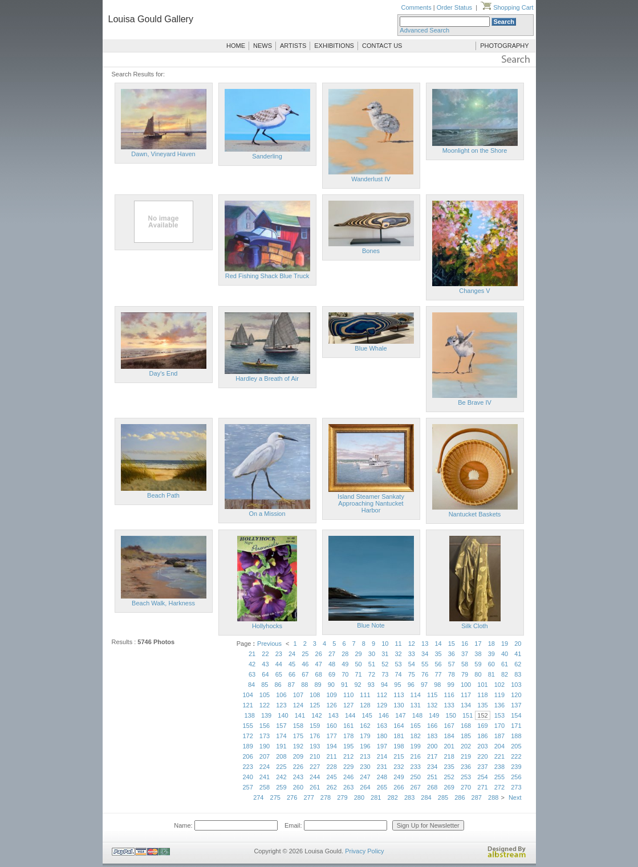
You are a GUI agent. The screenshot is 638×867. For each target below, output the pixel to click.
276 (292, 797)
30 (371, 653)
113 (398, 694)
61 (504, 664)
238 (499, 766)
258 (264, 787)
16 (464, 643)
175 (298, 735)
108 (315, 694)
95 (397, 684)
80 (477, 674)
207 (264, 756)
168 (466, 725)
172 (247, 735)
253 (466, 777)
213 (365, 756)
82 (504, 674)
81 (491, 674)
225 (281, 766)
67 (305, 674)
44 (278, 664)
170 (499, 725)
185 (466, 735)
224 (264, 766)
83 (517, 674)
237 (482, 766)
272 (499, 787)
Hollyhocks (267, 625)
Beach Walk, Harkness (163, 603)
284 (426, 797)
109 (332, 694)
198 (398, 746)
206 (247, 756)
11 (398, 643)
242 (281, 777)
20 (517, 643)
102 (499, 684)
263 (348, 787)
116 (449, 694)
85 (264, 684)
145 (366, 715)
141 (300, 715)
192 (298, 746)
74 (398, 674)
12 (411, 643)
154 (516, 715)
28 (345, 653)
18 (491, 643)
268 (432, 787)
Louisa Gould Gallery (150, 19)
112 (382, 694)
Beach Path (163, 495)
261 (315, 787)
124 (298, 705)
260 (298, 787)
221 (499, 756)
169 (482, 725)
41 (517, 653)
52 (384, 664)
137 (516, 705)
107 (298, 694)
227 (315, 766)
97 (424, 684)
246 (348, 777)
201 (449, 746)
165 (416, 725)
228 (332, 766)
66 (291, 674)
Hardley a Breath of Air (267, 378)
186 (482, 735)
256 (516, 777)
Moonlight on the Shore (474, 150)
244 (315, 777)
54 (411, 664)
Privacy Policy (364, 851)
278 (325, 797)
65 (278, 674)
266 (398, 787)
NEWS (262, 45)
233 (416, 766)
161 (348, 725)
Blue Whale (371, 348)
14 (437, 643)
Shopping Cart (507, 7)
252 (449, 777)
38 (477, 653)
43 (265, 664)
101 (482, 684)
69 (331, 674)
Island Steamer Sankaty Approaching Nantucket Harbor (371, 503)
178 (348, 735)
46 (305, 664)
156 (264, 725)
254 (482, 777)
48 (331, 664)
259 (281, 787)
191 (281, 746)
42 (252, 664)
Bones (371, 250)
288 (493, 797)
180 (382, 735)
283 (409, 797)
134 (466, 705)
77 (437, 674)
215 (398, 756)
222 (516, 756)
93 (371, 684)
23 (278, 653)
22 (265, 653)
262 (332, 787)
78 (451, 674)
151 (467, 715)
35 (437, 653)
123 (281, 705)
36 (451, 653)
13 (424, 643)
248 (382, 777)
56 (437, 664)
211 (332, 756)
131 (416, 705)
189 (247, 746)
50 (358, 664)
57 (451, 664)
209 (298, 756)
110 (348, 694)
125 (315, 705)
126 (332, 705)
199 (416, 746)
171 (516, 725)
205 (516, 746)
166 (432, 725)
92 (357, 684)
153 (499, 715)
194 (332, 746)
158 (298, 725)
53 (398, 664)
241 (264, 777)
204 (499, 746)
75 (411, 674)
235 (449, 766)
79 (464, 674)
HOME (235, 45)
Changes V (474, 290)
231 (382, 766)
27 (331, 653)
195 (348, 746)
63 (252, 674)
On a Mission (267, 513)
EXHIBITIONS (334, 45)
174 (281, 735)
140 (283, 715)
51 (371, 664)
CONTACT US (382, 45)
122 (264, 705)
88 (304, 684)
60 (491, 664)
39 (491, 653)
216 (416, 756)
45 (291, 664)
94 (384, 684)
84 (251, 684)
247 (365, 777)
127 (348, 705)
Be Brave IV (474, 402)
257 (247, 787)
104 (247, 694)
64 (265, 674)
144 (350, 715)
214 (382, 756)
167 (449, 725)
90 (331, 684)
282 (393, 797)
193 (315, 746)
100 (466, 684)
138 (249, 715)
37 (464, 653)
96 (411, 684)
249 (398, 777)
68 (318, 674)
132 (432, 705)
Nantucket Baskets (475, 514)
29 (358, 653)
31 (384, 653)
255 (499, 777)
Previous (269, 643)
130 (398, 705)
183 (432, 735)
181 (398, 735)
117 (466, 694)
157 (281, 725)
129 (382, 705)
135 (482, 705)
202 (466, 746)
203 (482, 746)
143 (333, 715)
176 (315, 735)
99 (451, 684)
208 (281, 756)
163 (382, 725)
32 (398, 653)
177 (332, 735)
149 (434, 715)
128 (365, 705)
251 (432, 777)
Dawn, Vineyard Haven (163, 153)
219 (466, 756)
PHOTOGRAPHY (504, 45)
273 (516, 787)
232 (398, 766)
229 (348, 766)
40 (504, 653)
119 (499, 694)
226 (298, 766)
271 (482, 787)
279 (342, 797)
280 (359, 797)
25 (305, 653)
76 (424, 674)
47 (318, 664)
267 (416, 787)
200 (432, 746)
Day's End (163, 373)
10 (384, 643)
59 (477, 664)
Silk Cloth (474, 625)
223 (247, 766)
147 (400, 715)
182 (416, 735)
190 (264, 746)
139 (266, 715)
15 (451, 643)
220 (482, 756)
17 (477, 643)
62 (517, 664)
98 (437, 684)
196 (365, 746)
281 (376, 797)
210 (315, 756)
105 (264, 694)
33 (411, 653)
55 (424, 664)
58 (464, 664)
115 (432, 694)
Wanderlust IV (371, 179)
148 (417, 715)
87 (291, 684)
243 (298, 777)
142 (316, 715)
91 (344, 684)
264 (365, 787)
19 (504, 643)
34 (424, 653)
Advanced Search (424, 30)
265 (382, 787)
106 (281, 694)
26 (318, 653)
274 (258, 797)
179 (365, 735)
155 (247, 725)
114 (416, 694)
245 (332, 777)
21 (252, 653)
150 (451, 715)
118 (482, 694)
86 (278, 684)
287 (477, 797)
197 (382, 746)
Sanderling (267, 156)
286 (459, 797)
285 (443, 797)
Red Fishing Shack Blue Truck (267, 275)
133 (449, 705)
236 (466, 766)
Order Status (454, 7)
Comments (416, 7)
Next (515, 797)
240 (247, 777)
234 (432, 766)
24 (291, 653)
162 (365, 725)
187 (499, 735)
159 (315, 725)
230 (365, 766)
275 (275, 797)
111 (365, 694)
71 (358, 674)
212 (348, 756)
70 (345, 674)
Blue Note (370, 625)
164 (398, 725)
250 (416, 777)
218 (449, 756)
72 (371, 674)
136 (499, 705)
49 (345, 664)
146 (384, 715)
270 (466, 787)
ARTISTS (293, 45)
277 (308, 797)
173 (264, 735)
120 (516, 694)
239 (516, 766)
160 (332, 725)
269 (449, 787)
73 (384, 674)
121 (247, 705)
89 (317, 684)
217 (432, 756)
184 (449, 735)
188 (516, 735)
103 (516, 684)
